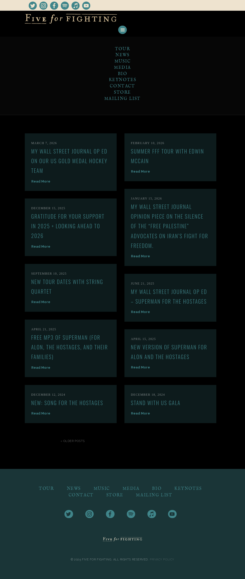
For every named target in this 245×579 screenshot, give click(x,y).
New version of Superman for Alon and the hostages (169, 352)
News (122, 55)
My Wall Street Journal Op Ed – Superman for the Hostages (169, 296)
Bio (122, 74)
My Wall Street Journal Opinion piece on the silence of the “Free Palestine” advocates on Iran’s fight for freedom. (169, 226)
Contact (122, 86)
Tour (122, 49)
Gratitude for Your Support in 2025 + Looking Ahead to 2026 (68, 226)
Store (122, 92)
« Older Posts (73, 441)
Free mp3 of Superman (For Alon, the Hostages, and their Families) (69, 347)
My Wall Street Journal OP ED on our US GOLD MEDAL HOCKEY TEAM (69, 160)
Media (122, 67)
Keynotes (122, 80)
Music (123, 61)
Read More (40, 181)
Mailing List (122, 98)
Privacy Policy (162, 559)
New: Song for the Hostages (67, 403)
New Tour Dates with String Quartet (67, 286)
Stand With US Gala (156, 403)
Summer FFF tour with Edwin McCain (167, 156)
